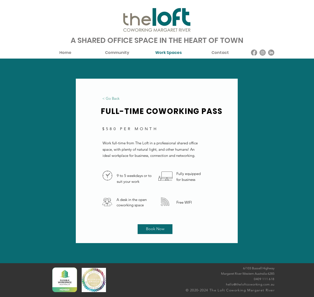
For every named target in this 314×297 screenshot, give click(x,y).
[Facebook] (254, 53)
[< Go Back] (111, 98)
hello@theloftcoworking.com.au (250, 284)
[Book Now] (155, 229)
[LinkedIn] (271, 53)
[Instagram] (263, 53)
